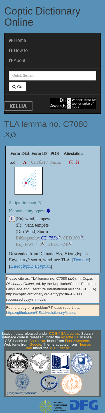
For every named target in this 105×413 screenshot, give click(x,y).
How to (18, 50)
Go (17, 86)
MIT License (59, 348)
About (17, 60)
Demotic (81, 260)
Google (35, 344)
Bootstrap (37, 341)
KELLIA (18, 106)
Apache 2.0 (70, 337)
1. (12, 219)
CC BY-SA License (64, 333)
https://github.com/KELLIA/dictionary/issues (41, 312)
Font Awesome (77, 341)
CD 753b (49, 238)
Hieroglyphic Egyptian (30, 266)
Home (17, 40)
